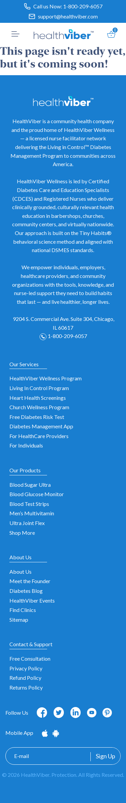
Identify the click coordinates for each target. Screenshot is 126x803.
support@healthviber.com (68, 16)
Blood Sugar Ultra (30, 484)
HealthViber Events (32, 600)
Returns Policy (26, 687)
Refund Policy (25, 677)
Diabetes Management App (41, 426)
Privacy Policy (25, 668)
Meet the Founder (29, 581)
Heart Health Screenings (37, 397)
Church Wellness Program (39, 407)
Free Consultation (29, 658)
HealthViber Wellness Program (45, 378)
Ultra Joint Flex (27, 523)
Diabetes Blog (26, 590)
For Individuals (26, 445)
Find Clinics (22, 610)
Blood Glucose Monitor (36, 494)
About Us (20, 571)
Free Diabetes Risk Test (36, 417)
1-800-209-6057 (82, 6)
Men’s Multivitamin (31, 513)
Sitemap (18, 619)
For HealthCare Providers (39, 436)
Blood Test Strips (29, 504)
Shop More (22, 532)
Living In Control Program (39, 388)
